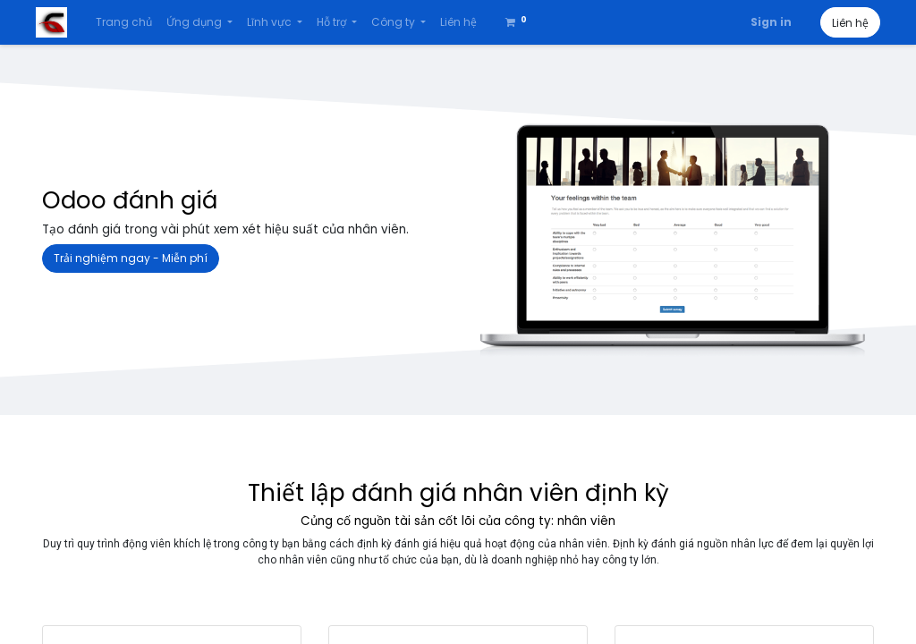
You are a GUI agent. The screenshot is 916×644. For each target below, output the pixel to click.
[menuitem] (129, 22)
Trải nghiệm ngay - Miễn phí (131, 258)
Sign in (764, 22)
